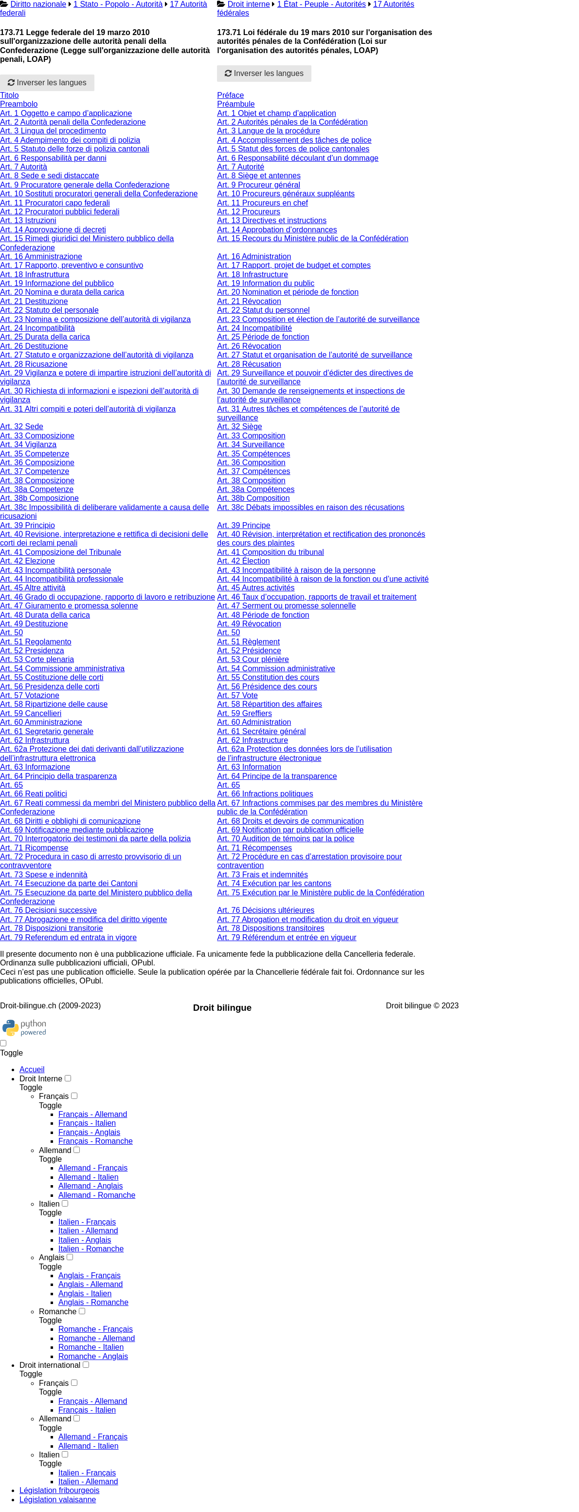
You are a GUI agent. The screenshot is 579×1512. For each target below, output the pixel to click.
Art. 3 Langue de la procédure (268, 131)
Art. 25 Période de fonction (263, 337)
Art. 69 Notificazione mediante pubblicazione (77, 830)
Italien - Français (87, 1222)
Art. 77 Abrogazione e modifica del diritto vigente (83, 919)
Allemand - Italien (88, 1177)
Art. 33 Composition (251, 436)
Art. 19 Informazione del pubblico (57, 283)
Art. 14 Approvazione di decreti (53, 230)
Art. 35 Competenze (34, 454)
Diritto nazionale (38, 4)
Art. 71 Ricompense (34, 848)
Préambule (235, 104)
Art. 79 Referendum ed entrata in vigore (68, 937)
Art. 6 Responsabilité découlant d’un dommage (298, 158)
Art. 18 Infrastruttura (34, 274)
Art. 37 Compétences (253, 471)
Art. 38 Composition (251, 480)
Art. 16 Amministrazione (41, 256)
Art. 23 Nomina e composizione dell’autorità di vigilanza (95, 319)
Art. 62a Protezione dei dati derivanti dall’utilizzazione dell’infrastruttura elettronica (92, 753)
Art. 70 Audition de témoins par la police (285, 838)
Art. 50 (11, 632)
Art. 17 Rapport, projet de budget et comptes (294, 265)
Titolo (9, 95)
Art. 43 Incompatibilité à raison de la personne (296, 570)
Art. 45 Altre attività (32, 588)
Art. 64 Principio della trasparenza (58, 776)
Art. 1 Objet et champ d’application (276, 113)
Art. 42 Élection (243, 561)
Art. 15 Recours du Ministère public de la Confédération (312, 238)
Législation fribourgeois (59, 1490)
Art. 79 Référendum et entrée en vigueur (286, 937)
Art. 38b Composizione (39, 498)
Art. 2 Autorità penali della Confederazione (73, 122)
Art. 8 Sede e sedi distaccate (49, 175)
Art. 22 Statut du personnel (263, 310)
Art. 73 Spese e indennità (44, 874)
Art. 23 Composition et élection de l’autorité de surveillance (318, 319)
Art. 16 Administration (254, 256)
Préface (230, 95)
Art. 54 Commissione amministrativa (62, 668)
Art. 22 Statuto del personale (49, 310)
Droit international (49, 1365)
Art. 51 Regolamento (36, 642)
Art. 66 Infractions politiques (265, 794)
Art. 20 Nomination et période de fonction (288, 292)
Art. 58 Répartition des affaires (269, 704)
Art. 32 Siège (239, 426)
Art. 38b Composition (253, 498)
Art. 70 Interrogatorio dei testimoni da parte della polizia (95, 838)
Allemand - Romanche (96, 1195)
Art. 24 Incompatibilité (254, 328)
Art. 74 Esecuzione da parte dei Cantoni (69, 883)
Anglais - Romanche (93, 1302)
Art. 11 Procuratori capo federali (55, 203)
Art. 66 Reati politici (33, 794)
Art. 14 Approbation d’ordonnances (277, 230)
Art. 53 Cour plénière (253, 659)
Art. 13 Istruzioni (28, 220)
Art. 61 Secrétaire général (261, 731)
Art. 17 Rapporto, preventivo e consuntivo (71, 265)
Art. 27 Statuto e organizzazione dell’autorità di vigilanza (97, 355)
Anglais (51, 1257)
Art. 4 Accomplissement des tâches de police (294, 140)
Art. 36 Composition (251, 462)
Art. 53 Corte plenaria (37, 659)
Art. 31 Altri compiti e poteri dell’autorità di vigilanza (88, 409)
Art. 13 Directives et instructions (271, 220)
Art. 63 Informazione (35, 767)
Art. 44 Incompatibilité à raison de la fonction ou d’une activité (323, 579)
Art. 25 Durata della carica (45, 337)
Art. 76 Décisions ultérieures (265, 910)
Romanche (57, 1311)
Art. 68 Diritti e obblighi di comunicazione (70, 821)
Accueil (32, 1069)
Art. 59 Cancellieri (30, 713)
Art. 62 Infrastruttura (34, 740)
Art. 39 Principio (27, 525)
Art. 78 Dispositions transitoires (271, 928)
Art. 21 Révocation (249, 301)
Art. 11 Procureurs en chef (262, 203)
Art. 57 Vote (237, 695)
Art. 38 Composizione (37, 480)
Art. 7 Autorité (240, 167)
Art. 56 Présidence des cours (267, 686)
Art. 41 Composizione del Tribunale (60, 552)
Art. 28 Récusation (249, 364)
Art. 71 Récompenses (254, 848)
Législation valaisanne (57, 1499)
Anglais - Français (89, 1275)
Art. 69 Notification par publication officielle (290, 830)
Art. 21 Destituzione (34, 301)
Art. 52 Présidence (249, 650)
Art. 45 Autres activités (255, 588)
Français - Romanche (95, 1141)
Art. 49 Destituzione (34, 624)
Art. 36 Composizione (37, 462)
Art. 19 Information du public (265, 283)
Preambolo (18, 104)
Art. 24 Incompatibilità (37, 328)
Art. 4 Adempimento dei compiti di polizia (70, 140)
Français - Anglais (89, 1132)
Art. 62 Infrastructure (252, 740)
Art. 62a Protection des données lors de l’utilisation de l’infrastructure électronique (304, 753)
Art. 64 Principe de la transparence (277, 776)
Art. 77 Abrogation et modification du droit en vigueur (307, 919)
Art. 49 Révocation (249, 624)
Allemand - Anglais (90, 1186)
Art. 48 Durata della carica (45, 615)
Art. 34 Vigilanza (28, 444)
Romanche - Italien (91, 1347)
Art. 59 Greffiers (244, 713)
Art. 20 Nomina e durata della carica (62, 292)
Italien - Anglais (84, 1240)
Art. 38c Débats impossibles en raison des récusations (310, 507)
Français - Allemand (92, 1114)
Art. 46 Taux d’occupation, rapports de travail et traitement (316, 597)
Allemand (55, 1150)
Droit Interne (40, 1079)
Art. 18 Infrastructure (252, 274)
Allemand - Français (92, 1168)
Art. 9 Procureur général (258, 185)
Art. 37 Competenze (34, 471)
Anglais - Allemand (90, 1284)
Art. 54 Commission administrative (276, 668)
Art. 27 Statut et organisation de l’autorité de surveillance (314, 355)
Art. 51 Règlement (248, 642)
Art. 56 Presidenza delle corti (50, 686)
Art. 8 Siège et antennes (259, 175)
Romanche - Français (95, 1329)
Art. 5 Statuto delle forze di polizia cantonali (74, 149)
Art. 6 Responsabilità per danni (53, 158)
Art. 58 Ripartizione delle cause (54, 704)
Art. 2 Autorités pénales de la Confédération (292, 122)
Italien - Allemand (88, 1231)
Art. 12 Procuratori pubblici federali (59, 212)
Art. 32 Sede (21, 426)
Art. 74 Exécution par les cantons (274, 883)
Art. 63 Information (249, 767)
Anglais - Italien (84, 1293)
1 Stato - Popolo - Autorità (118, 4)
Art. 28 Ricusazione (34, 364)
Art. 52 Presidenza (32, 650)
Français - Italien (87, 1123)
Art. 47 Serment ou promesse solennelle (286, 606)
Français (54, 1096)
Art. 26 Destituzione (34, 346)
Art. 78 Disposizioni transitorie (51, 928)
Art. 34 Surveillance (251, 444)
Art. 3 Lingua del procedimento (53, 131)
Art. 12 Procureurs (248, 212)
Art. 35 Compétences (253, 454)
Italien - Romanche (91, 1249)
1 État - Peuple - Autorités (321, 4)
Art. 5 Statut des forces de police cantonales (293, 149)
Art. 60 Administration (254, 722)
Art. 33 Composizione (37, 436)
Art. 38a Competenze (36, 489)
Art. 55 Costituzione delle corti (52, 677)
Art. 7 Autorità (23, 167)
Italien (49, 1204)
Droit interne (249, 4)
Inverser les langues (47, 82)
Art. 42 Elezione (27, 561)
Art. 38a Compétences (255, 489)
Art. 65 (11, 785)
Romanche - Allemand (96, 1338)
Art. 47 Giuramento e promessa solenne (69, 606)
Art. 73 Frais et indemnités (262, 874)
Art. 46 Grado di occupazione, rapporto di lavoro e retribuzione (107, 597)
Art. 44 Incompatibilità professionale (61, 579)
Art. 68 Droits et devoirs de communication (290, 821)
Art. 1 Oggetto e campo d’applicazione (66, 113)
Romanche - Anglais (93, 1356)
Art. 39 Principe (243, 525)
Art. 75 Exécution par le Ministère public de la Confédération (320, 892)
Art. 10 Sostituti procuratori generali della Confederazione (99, 193)
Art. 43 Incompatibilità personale (55, 570)
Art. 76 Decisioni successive (48, 910)
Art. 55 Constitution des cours (268, 677)
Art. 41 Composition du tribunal (270, 552)
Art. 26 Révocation (249, 346)
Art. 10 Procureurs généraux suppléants (286, 193)
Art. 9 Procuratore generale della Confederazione (85, 185)
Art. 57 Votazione (29, 695)
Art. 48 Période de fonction (263, 615)
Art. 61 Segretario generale (46, 731)
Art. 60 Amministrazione (41, 722)
